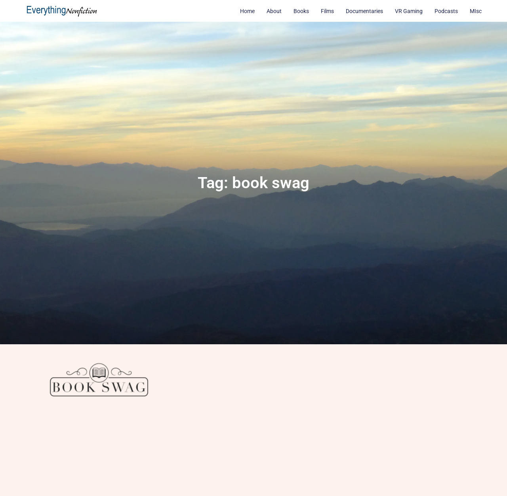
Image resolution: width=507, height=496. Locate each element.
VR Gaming (409, 11)
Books (301, 11)
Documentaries (364, 11)
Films (327, 11)
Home (247, 11)
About (274, 11)
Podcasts (446, 11)
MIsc (476, 11)
